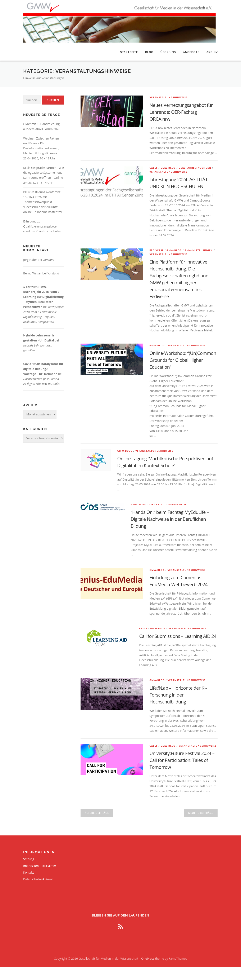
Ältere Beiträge (97, 811)
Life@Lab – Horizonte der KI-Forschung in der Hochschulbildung (178, 693)
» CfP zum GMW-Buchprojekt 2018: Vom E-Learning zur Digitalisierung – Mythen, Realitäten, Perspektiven (43, 295)
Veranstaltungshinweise (168, 95)
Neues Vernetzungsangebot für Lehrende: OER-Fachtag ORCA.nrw (181, 110)
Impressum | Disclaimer (39, 864)
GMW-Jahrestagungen (195, 166)
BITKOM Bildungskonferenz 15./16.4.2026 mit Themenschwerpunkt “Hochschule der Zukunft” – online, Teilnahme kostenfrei (42, 200)
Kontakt (28, 871)
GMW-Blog (168, 166)
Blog (149, 52)
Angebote (191, 52)
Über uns (168, 52)
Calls (154, 166)
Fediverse (157, 248)
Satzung (28, 858)
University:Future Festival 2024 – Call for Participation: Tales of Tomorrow (182, 759)
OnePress (147, 957)
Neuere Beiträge (200, 811)
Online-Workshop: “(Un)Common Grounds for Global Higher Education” (183, 358)
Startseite (129, 52)
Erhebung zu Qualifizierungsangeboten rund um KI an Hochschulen (42, 225)
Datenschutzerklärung (38, 878)
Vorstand (48, 258)
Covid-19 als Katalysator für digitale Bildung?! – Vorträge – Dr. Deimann (43, 367)
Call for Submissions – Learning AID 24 (178, 634)
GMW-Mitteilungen (199, 248)
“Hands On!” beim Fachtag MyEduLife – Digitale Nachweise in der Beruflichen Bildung (170, 517)
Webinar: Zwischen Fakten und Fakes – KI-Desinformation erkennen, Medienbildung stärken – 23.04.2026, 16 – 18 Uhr (41, 147)
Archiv (212, 52)
